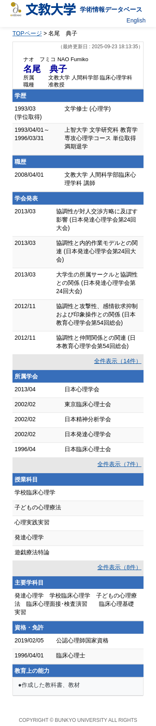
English (136, 20)
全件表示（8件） (119, 567)
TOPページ (27, 33)
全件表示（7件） (119, 464)
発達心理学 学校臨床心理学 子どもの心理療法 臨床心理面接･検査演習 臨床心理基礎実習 (76, 603)
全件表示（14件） (117, 361)
